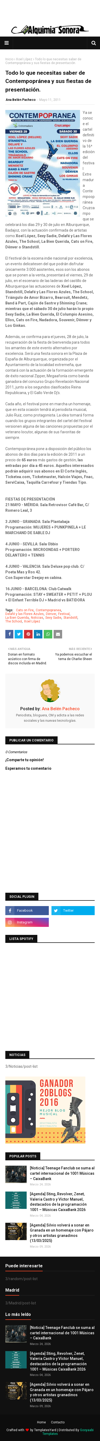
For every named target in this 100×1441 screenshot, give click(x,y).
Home (41, 1422)
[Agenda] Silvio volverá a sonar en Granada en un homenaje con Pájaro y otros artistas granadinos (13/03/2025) (62, 1233)
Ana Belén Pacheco (21, 100)
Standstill (70, 618)
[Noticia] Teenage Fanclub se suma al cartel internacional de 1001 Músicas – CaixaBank (62, 1173)
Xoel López (24, 59)
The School (13, 621)
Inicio (9, 59)
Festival (64, 614)
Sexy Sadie (53, 618)
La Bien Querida (17, 618)
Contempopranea (48, 610)
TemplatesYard (45, 1430)
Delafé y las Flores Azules (24, 614)
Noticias (37, 618)
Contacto (58, 1422)
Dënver (51, 614)
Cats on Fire (25, 610)
